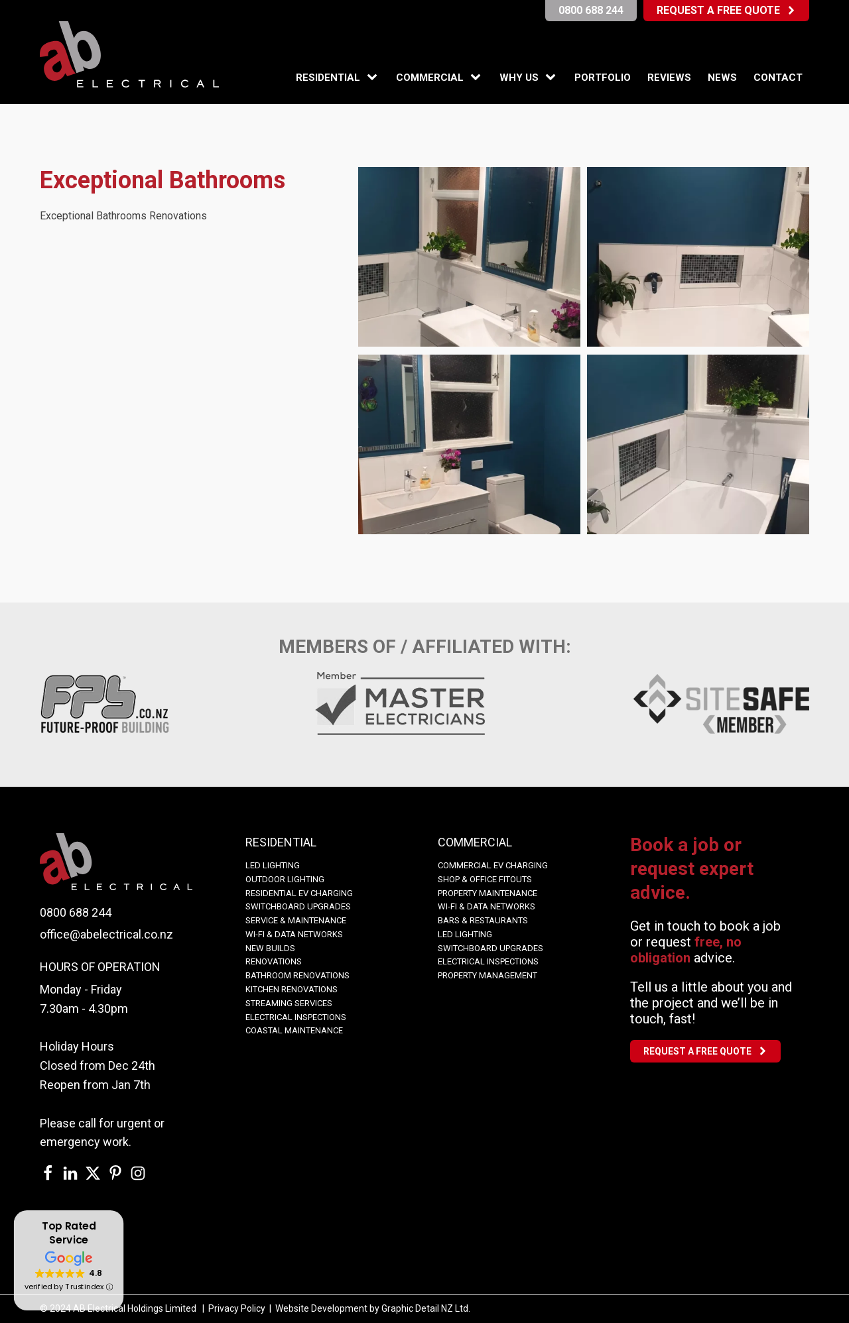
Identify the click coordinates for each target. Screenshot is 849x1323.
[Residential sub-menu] (375, 77)
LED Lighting (465, 934)
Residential (328, 78)
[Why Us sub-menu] (553, 77)
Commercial (430, 78)
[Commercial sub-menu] (478, 77)
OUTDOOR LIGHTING (284, 879)
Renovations (273, 961)
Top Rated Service (69, 1233)
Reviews (669, 78)
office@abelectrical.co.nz (106, 934)
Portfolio (602, 78)
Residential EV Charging (299, 893)
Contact (778, 78)
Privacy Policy (236, 1308)
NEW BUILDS (270, 948)
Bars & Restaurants (483, 920)
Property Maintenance (487, 893)
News (722, 78)
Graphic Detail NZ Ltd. (425, 1308)
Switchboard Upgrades (298, 906)
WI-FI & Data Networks (294, 934)
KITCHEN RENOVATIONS (291, 989)
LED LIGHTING (272, 865)
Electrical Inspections (295, 1017)
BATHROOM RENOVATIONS (297, 975)
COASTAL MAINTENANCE (294, 1030)
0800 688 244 (75, 912)
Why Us (519, 78)
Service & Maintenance (295, 920)
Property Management (487, 975)
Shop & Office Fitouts (485, 879)
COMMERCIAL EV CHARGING (493, 865)
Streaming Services (288, 1003)
